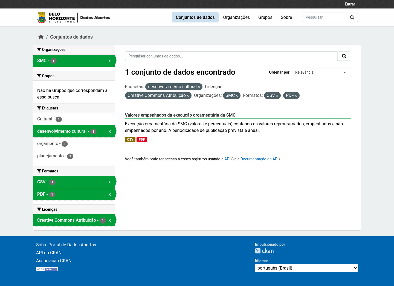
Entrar (350, 4)
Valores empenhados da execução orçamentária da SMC (180, 115)
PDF (142, 139)
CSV (130, 139)
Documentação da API (260, 159)
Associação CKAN (54, 260)
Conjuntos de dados (195, 17)
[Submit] (352, 17)
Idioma (261, 261)
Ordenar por (279, 72)
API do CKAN (49, 252)
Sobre (286, 17)
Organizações (236, 17)
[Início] (41, 37)
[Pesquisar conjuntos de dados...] (330, 17)
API (227, 159)
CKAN (264, 251)
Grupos (265, 17)
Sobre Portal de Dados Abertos (66, 244)
